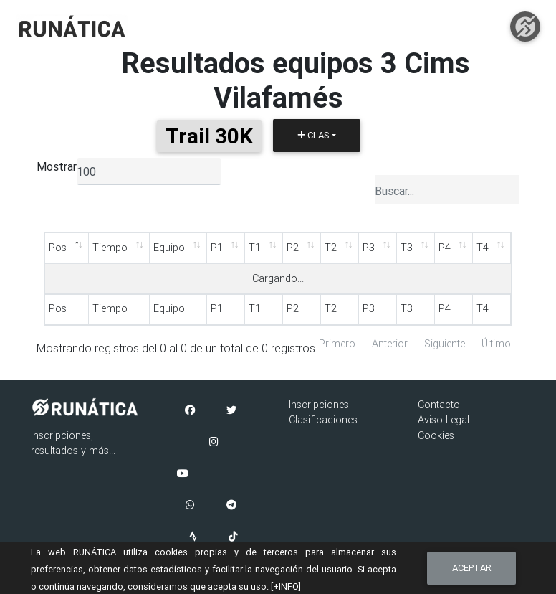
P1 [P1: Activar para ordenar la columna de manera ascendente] (217, 247)
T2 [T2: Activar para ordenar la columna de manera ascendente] (331, 247)
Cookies (436, 435)
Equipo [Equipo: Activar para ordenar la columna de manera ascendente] (169, 247)
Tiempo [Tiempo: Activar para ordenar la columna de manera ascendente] (110, 247)
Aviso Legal (443, 419)
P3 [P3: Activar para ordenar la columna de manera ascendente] (369, 247)
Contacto (439, 404)
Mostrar (57, 166)
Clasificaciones (323, 419)
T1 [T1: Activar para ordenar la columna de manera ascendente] (255, 247)
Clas (313, 135)
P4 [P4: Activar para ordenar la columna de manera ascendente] (444, 247)
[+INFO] (286, 586)
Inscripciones (319, 404)
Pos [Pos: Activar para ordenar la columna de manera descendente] (58, 247)
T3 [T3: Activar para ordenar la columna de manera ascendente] (407, 247)
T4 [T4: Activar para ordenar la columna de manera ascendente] (482, 247)
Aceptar (472, 568)
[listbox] (149, 171)
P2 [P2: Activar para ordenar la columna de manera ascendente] (293, 247)
